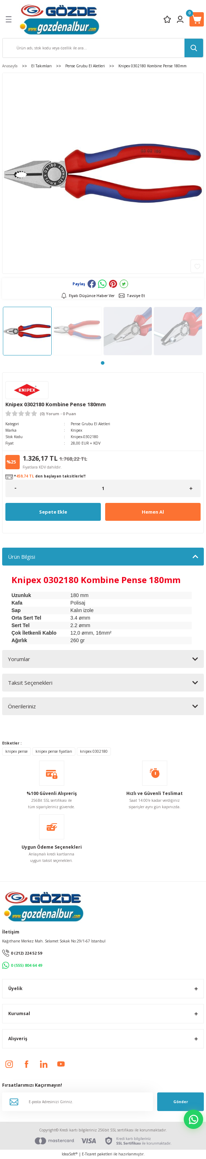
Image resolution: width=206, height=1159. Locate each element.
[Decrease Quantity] (15, 488)
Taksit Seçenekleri (30, 682)
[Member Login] (180, 19)
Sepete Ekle (53, 512)
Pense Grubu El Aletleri (90, 423)
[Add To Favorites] (197, 266)
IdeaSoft (70, 1153)
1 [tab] (102, 363)
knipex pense (16, 751)
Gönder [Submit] (180, 1101)
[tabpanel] (27, 331)
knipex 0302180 (94, 751)
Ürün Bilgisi (21, 556)
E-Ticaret (89, 1153)
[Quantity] (103, 488)
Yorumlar (19, 659)
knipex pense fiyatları (54, 751)
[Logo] (59, 19)
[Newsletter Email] (77, 1101)
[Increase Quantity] (191, 488)
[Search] (103, 48)
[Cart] (196, 19)
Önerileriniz (22, 706)
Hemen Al (153, 512)
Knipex (76, 430)
